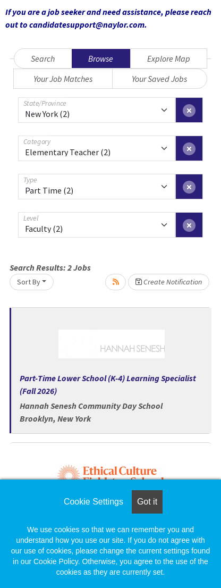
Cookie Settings (93, 501)
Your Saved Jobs (159, 78)
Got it (147, 501)
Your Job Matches (62, 78)
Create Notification (168, 282)
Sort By (28, 282)
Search (43, 58)
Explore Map (168, 58)
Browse (100, 58)
